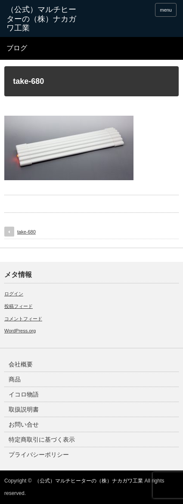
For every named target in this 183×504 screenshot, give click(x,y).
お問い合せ (24, 424)
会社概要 (21, 364)
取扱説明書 (24, 409)
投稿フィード (18, 306)
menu (166, 9)
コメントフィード (23, 318)
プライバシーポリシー (39, 455)
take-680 (26, 231)
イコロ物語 (24, 394)
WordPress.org (20, 330)
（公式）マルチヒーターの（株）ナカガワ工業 (88, 481)
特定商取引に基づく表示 (42, 439)
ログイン (13, 293)
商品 (15, 379)
